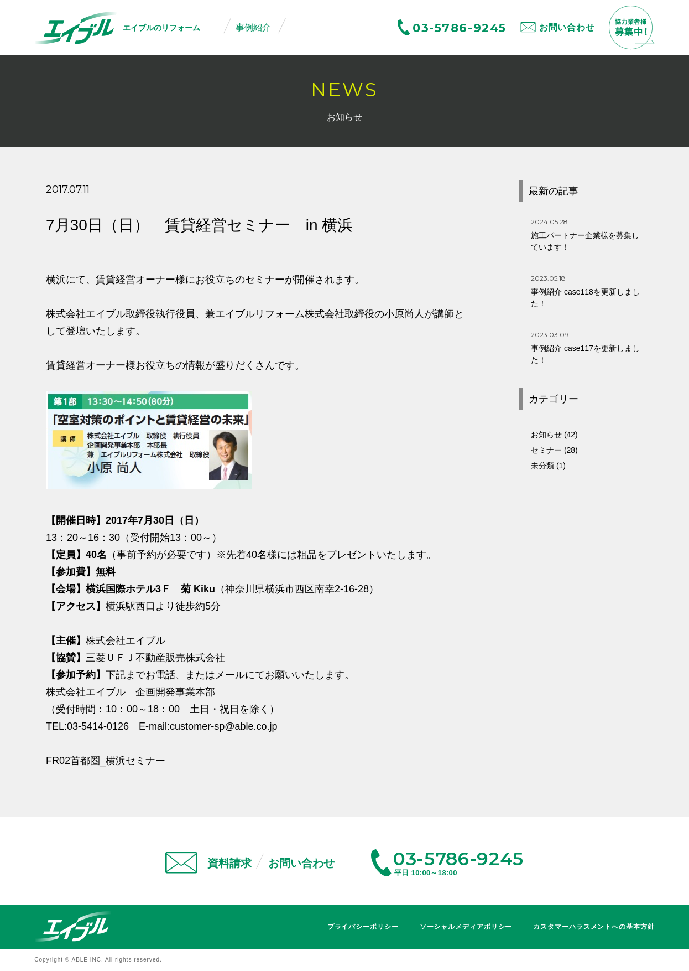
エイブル (73, 926)
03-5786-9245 (460, 28)
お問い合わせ (567, 27)
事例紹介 (253, 27)
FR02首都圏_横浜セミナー (105, 760)
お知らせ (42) (554, 434)
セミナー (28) (554, 450)
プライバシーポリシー (363, 927)
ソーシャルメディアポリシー (466, 927)
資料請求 (229, 863)
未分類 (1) (548, 465)
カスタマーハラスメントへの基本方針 (593, 927)
